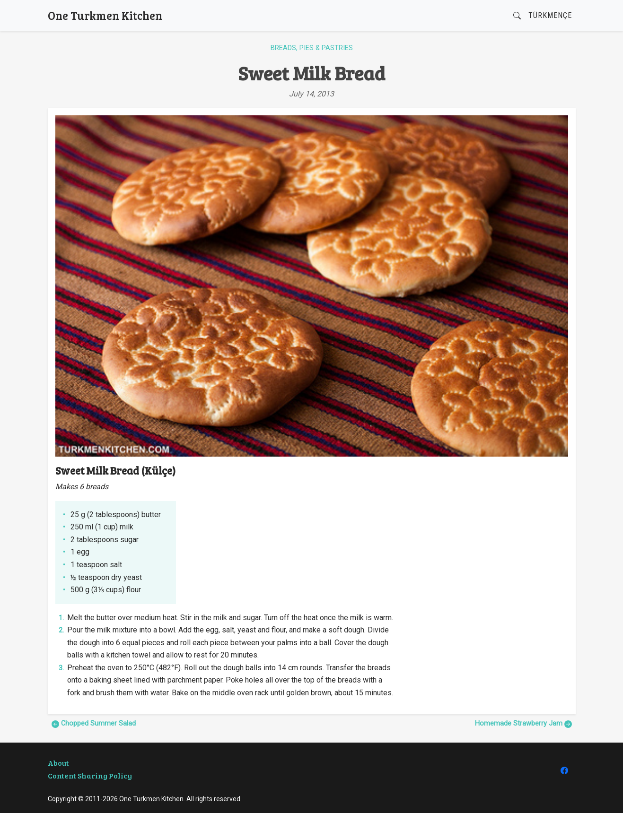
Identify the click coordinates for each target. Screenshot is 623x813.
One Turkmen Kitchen (105, 15)
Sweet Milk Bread (311, 73)
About (58, 763)
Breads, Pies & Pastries (312, 48)
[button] (517, 16)
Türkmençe (550, 15)
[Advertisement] (486, 530)
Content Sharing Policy (90, 775)
